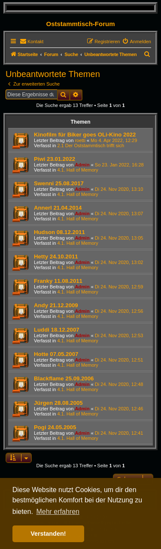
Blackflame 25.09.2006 (64, 378)
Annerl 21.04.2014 (58, 208)
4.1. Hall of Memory (77, 169)
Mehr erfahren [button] (57, 511)
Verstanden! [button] (48, 533)
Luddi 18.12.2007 (56, 329)
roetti (80, 140)
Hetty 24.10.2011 (56, 256)
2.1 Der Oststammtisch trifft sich (90, 145)
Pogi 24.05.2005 (55, 427)
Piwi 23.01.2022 (54, 159)
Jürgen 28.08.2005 (58, 403)
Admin (82, 164)
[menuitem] (31, 41)
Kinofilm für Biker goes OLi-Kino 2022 (85, 134)
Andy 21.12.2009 (56, 305)
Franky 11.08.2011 (58, 281)
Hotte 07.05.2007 (56, 354)
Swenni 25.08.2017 (59, 183)
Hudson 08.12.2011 (59, 232)
